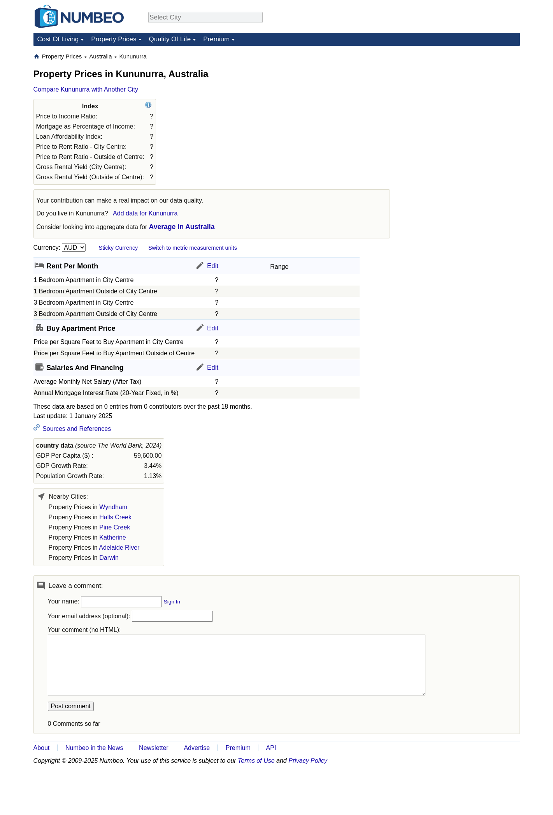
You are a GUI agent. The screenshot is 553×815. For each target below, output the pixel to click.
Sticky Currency (118, 248)
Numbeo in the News (94, 747)
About (41, 747)
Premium (216, 39)
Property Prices (113, 39)
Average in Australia (182, 227)
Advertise (197, 747)
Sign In (172, 602)
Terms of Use (256, 760)
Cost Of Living (58, 39)
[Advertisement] (461, 101)
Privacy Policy (307, 760)
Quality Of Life (170, 39)
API (271, 747)
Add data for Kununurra (145, 213)
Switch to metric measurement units (192, 248)
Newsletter (154, 747)
